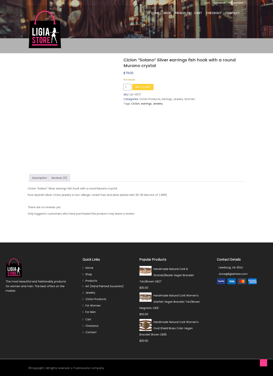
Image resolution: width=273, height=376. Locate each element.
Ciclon (135, 104)
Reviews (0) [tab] (59, 178)
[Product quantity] (127, 87)
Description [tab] (39, 178)
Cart (207, 3)
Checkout (219, 3)
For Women (93, 305)
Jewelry (178, 99)
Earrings (167, 99)
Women (189, 99)
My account (236, 3)
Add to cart (142, 87)
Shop (167, 13)
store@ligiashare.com (233, 274)
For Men (90, 312)
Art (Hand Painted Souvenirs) (104, 286)
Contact (232, 13)
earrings (146, 104)
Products (182, 13)
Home (155, 13)
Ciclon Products (149, 99)
